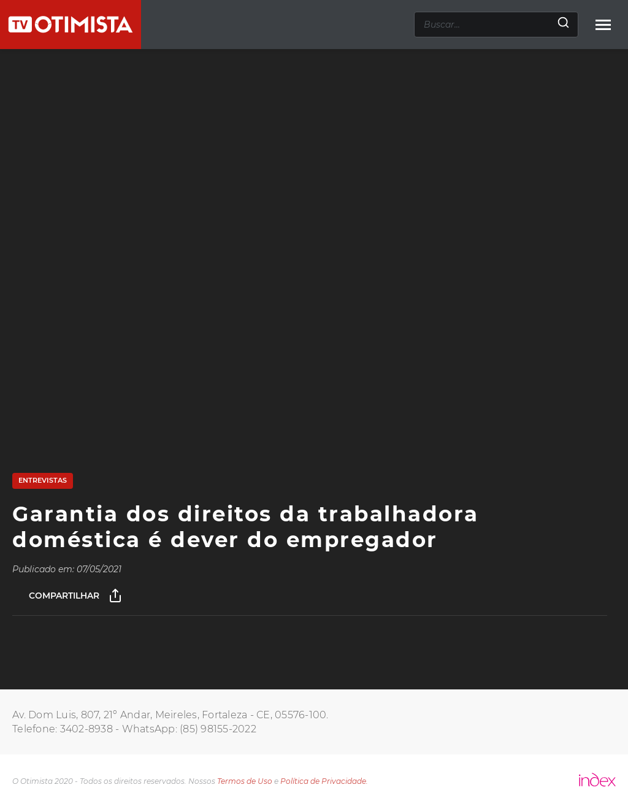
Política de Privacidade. (324, 781)
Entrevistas (42, 480)
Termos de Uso (244, 781)
